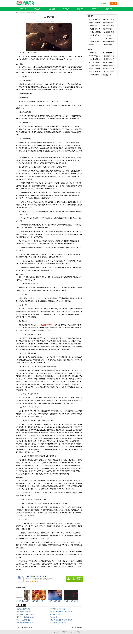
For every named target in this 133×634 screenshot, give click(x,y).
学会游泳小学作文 (94, 22)
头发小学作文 (93, 25)
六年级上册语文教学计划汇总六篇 (61, 611)
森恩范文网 (64, 632)
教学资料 (95, 9)
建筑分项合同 (107, 75)
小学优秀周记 (93, 53)
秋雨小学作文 (107, 35)
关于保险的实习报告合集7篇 (25, 614)
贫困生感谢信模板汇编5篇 (24, 623)
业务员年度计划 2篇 (26, 627)
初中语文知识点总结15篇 (58, 623)
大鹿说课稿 (53, 617)
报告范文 (52, 9)
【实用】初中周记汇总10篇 (25, 617)
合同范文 (66, 9)
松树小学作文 (93, 44)
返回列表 (79, 627)
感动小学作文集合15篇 (23, 611)
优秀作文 (109, 9)
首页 (24, 12)
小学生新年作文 (55, 614)
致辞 (34, 12)
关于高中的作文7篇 (109, 53)
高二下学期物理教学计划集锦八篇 (61, 620)
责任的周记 (92, 38)
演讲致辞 (80, 9)
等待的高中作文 (107, 29)
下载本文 (59, 21)
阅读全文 (53, 21)
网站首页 (23, 9)
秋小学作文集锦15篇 (23, 620)
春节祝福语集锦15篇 (23, 609)
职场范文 (37, 9)
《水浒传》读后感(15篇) (57, 609)
